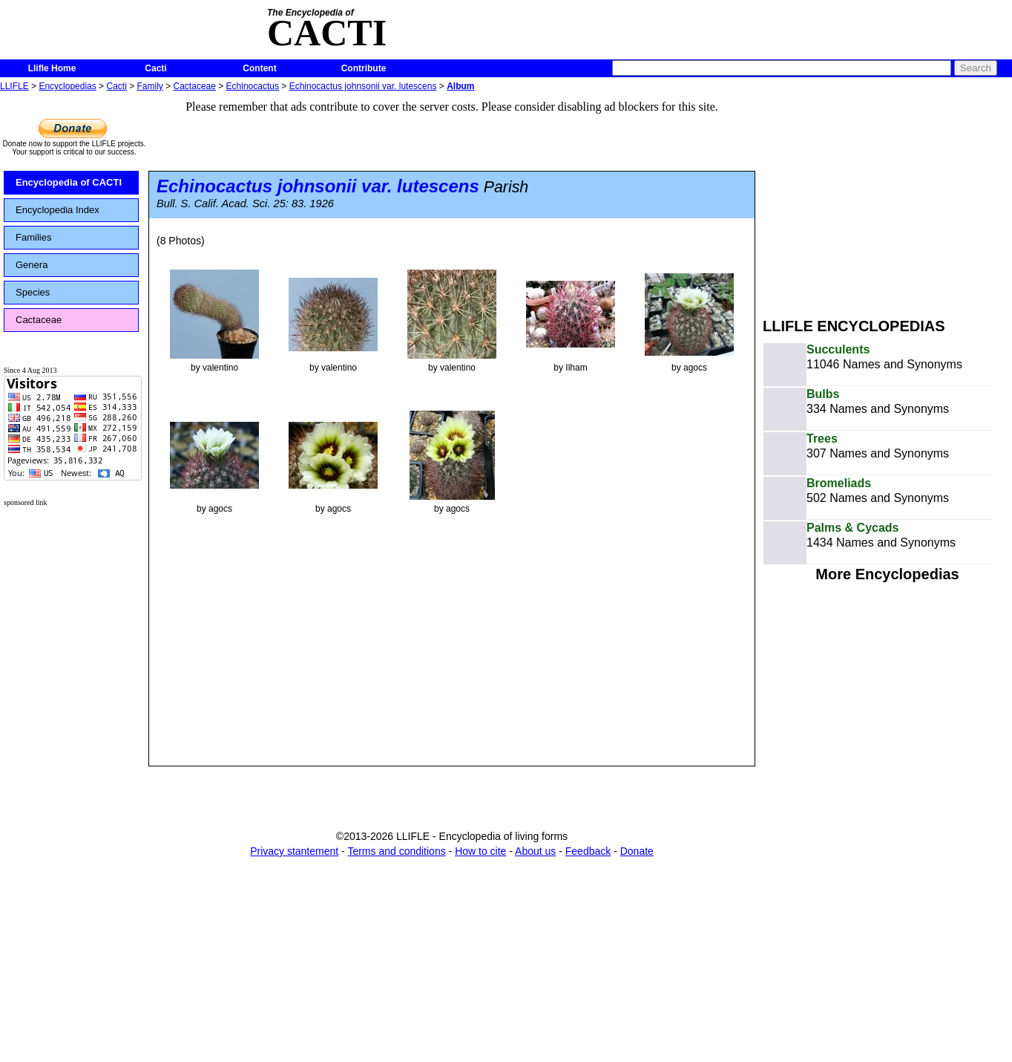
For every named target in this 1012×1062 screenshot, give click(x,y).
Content (259, 68)
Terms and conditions (396, 851)
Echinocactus (252, 86)
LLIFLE (14, 86)
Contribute (364, 68)
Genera (31, 264)
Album (460, 86)
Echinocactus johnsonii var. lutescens (363, 86)
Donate (637, 851)
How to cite (480, 851)
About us (535, 851)
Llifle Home (52, 68)
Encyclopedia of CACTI (69, 182)
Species (33, 292)
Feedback (588, 851)
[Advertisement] (887, 199)
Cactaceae (195, 86)
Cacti (155, 68)
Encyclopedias (67, 86)
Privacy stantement (294, 851)
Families (33, 237)
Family (150, 86)
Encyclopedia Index (57, 209)
